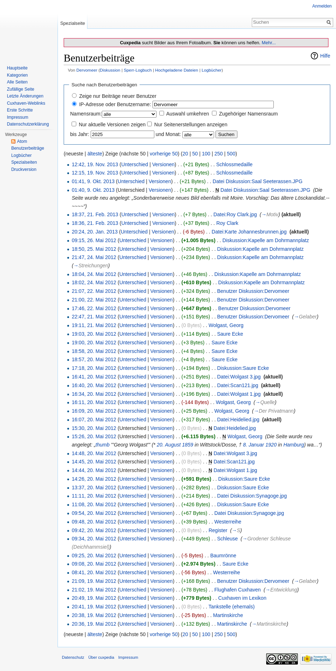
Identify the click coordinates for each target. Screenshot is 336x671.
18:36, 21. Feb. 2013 (95, 223)
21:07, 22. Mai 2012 (94, 291)
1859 (187, 445)
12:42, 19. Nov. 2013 (95, 164)
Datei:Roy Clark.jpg (235, 214)
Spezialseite (72, 23)
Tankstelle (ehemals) (231, 606)
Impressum (17, 117)
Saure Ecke (230, 334)
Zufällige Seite (20, 89)
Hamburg (293, 445)
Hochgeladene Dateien (176, 70)
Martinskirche (228, 615)
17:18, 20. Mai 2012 (94, 368)
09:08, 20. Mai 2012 (94, 564)
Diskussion (110, 70)
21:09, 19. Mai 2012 (94, 581)
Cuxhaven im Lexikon (242, 598)
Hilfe (325, 56)
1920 (271, 445)
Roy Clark (227, 223)
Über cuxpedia (101, 657)
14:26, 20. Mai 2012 (94, 479)
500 (231, 154)
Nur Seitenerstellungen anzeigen (190, 124)
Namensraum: (86, 114)
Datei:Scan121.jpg (237, 385)
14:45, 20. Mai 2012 (94, 461)
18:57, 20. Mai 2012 (94, 359)
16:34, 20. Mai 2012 (94, 394)
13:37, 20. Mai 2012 (94, 487)
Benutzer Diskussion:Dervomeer (253, 291)
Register (218, 530)
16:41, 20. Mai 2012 (94, 377)
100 (206, 154)
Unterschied (134, 164)
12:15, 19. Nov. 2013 (95, 173)
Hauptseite (17, 68)
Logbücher (211, 70)
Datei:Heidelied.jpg (238, 419)
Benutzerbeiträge (27, 148)
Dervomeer (86, 70)
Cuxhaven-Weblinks (26, 103)
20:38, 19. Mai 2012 (94, 615)
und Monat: (168, 134)
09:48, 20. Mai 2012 (94, 522)
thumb (103, 445)
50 (195, 154)
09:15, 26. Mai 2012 (94, 240)
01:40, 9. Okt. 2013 (93, 190)
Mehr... (269, 42)
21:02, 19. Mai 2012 (94, 590)
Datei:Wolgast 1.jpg (238, 394)
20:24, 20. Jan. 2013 (95, 232)
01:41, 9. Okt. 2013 (93, 181)
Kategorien (17, 75)
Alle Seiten (17, 82)
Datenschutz (73, 657)
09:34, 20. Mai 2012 (94, 538)
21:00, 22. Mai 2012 (94, 300)
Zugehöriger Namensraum (248, 114)
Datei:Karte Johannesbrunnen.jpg (249, 232)
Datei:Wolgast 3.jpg (238, 377)
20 (185, 154)
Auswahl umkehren (187, 114)
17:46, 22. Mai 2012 (94, 308)
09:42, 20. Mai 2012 (94, 530)
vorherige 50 (164, 154)
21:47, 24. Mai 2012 (94, 257)
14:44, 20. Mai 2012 (94, 470)
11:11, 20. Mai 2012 (94, 496)
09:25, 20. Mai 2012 (94, 555)
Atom (22, 141)
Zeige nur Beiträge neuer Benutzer (117, 96)
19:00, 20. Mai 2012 (94, 342)
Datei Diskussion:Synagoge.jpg (252, 496)
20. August (169, 445)
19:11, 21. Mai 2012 (94, 325)
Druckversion (23, 169)
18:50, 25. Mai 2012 (94, 249)
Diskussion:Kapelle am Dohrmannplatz (265, 240)
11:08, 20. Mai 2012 (94, 504)
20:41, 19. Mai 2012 (94, 606)
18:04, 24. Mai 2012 (94, 274)
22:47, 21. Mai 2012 (94, 316)
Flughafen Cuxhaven (237, 590)
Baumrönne (223, 555)
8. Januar (253, 445)
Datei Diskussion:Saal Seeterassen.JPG (258, 181)
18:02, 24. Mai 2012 (94, 282)
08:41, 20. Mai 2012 (94, 572)
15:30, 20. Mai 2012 (94, 428)
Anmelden (322, 6)
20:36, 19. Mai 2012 (94, 624)
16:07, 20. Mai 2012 (94, 419)
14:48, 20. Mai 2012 (94, 453)
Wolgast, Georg (226, 325)
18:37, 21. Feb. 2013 (95, 214)
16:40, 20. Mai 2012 (94, 385)
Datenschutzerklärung (28, 124)
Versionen (163, 164)
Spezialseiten (24, 162)
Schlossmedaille (234, 164)
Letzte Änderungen (25, 96)
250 (218, 154)
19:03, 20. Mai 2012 (94, 334)
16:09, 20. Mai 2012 (94, 411)
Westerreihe (227, 522)
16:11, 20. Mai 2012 (94, 402)
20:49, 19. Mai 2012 (94, 598)
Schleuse (227, 538)
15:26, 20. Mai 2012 (94, 436)
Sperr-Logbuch (138, 70)
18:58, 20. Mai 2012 (94, 351)
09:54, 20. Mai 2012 (94, 513)
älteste (94, 154)
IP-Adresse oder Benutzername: (115, 104)
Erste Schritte (20, 110)
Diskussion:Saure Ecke (243, 368)
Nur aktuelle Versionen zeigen (112, 124)
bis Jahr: (79, 134)
